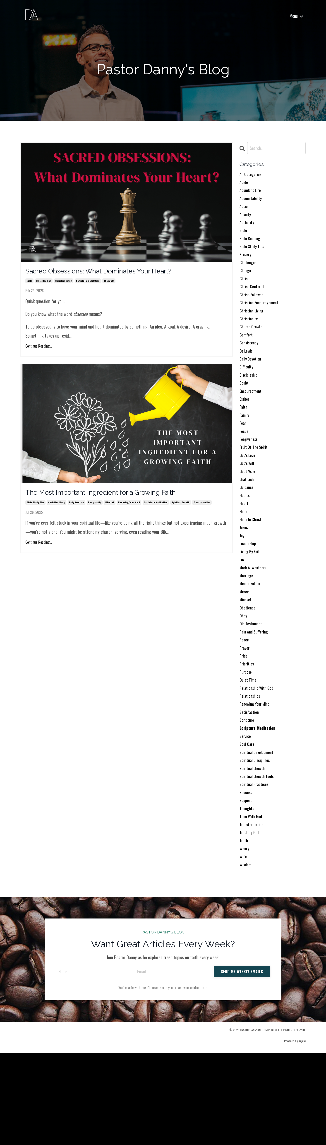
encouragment (252, 420)
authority (247, 229)
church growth (252, 347)
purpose (246, 737)
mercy (245, 646)
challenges (249, 275)
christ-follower (252, 311)
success (247, 873)
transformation (202, 507)
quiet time (249, 746)
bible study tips (35, 507)
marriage (247, 628)
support (246, 882)
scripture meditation (88, 283)
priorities (247, 728)
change (246, 284)
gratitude (248, 519)
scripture (248, 792)
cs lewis (247, 374)
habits (245, 538)
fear (243, 456)
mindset (109, 507)
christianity (249, 338)
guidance (247, 529)
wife (243, 946)
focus (244, 465)
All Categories (251, 175)
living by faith (252, 601)
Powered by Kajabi (295, 1132)
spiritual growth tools (258, 855)
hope (244, 556)
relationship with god (258, 755)
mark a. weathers (255, 619)
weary (245, 937)
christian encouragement (261, 320)
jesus (244, 574)
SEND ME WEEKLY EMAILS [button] (242, 1062)
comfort (247, 356)
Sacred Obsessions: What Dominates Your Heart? (117, 272)
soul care (248, 819)
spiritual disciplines (256, 837)
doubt (244, 411)
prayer (245, 710)
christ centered (253, 302)
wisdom (246, 955)
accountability (252, 202)
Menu (296, 16)
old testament (252, 683)
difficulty (247, 393)
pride (244, 719)
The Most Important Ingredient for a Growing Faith (119, 496)
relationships (251, 764)
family (245, 447)
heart (244, 547)
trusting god (250, 919)
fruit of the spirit (255, 483)
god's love (248, 492)
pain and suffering (255, 692)
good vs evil (250, 510)
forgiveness (250, 474)
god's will (248, 501)
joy (242, 583)
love (243, 610)
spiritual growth (180, 507)
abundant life (251, 193)
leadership (249, 592)
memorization (251, 637)
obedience (248, 665)
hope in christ (252, 565)
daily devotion (76, 507)
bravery (246, 266)
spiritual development (258, 828)
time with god (252, 900)
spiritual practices (255, 864)
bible (29, 283)
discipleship (94, 507)
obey (244, 674)
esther (245, 429)
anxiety (246, 220)
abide (244, 184)
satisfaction (250, 783)
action (245, 211)
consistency (250, 365)
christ (245, 293)
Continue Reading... (38, 348)
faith (244, 438)
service (246, 810)
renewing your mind (129, 507)
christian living (63, 283)
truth (244, 928)
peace (245, 701)
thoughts (109, 283)
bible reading (43, 283)
